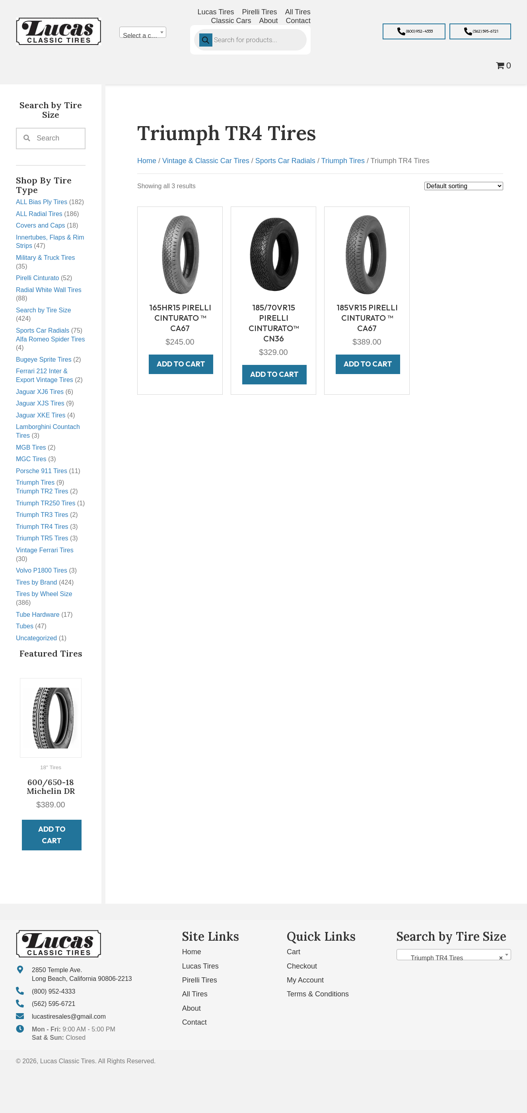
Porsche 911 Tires (41, 471)
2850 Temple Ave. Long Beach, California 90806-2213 (82, 974)
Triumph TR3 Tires (42, 514)
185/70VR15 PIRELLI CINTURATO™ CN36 (274, 322)
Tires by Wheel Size (44, 594)
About (191, 1008)
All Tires (195, 994)
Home (146, 161)
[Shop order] (463, 186)
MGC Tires (31, 459)
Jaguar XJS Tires (40, 403)
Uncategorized (36, 638)
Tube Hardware (38, 614)
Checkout (302, 966)
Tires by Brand (36, 582)
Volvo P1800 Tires (41, 570)
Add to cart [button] (52, 835)
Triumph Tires (35, 482)
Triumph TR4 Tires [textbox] (451, 958)
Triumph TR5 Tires (42, 538)
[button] (414, 31)
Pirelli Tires (199, 980)
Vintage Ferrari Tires (45, 550)
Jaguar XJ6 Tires (40, 391)
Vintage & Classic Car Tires (205, 161)
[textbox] (142, 36)
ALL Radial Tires (39, 214)
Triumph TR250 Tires (45, 503)
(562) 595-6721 (53, 1003)
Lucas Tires (200, 966)
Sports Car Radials (42, 330)
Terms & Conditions (318, 994)
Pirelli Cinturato (37, 278)
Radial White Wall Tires (49, 290)
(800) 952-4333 (53, 991)
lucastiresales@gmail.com (69, 1016)
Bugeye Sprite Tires (44, 359)
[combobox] (142, 32)
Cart (293, 952)
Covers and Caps (40, 225)
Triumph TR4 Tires (42, 526)
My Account (305, 980)
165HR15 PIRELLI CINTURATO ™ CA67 (180, 317)
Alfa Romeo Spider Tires (50, 339)
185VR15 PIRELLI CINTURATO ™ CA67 (367, 317)
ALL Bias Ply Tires (41, 202)
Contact (194, 1022)
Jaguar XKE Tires (41, 415)
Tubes (24, 626)
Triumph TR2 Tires (42, 491)
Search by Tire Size (43, 310)
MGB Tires (31, 447)
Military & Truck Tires (45, 257)
